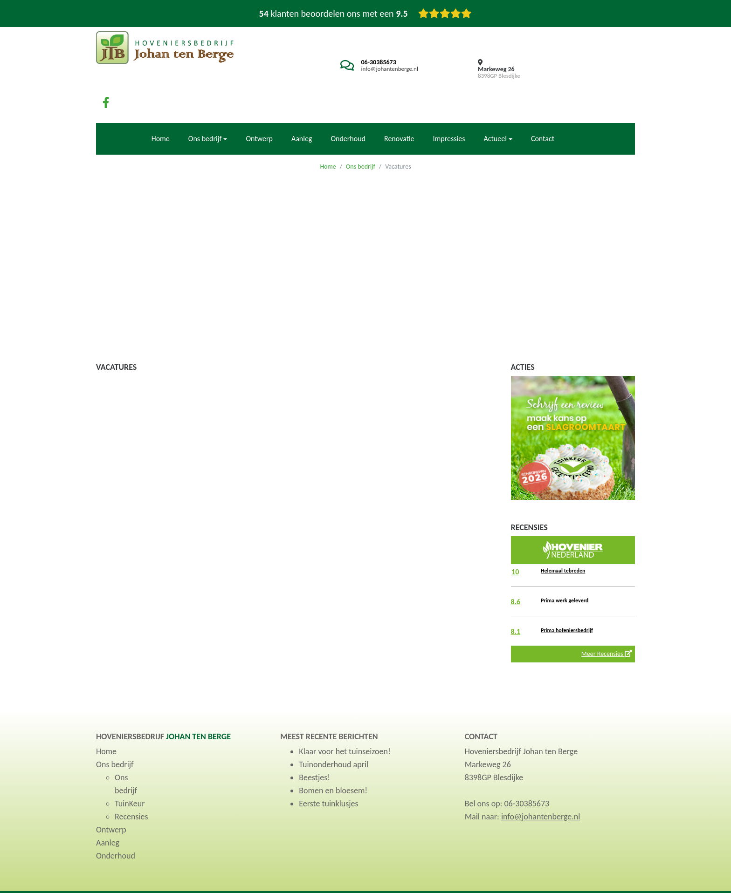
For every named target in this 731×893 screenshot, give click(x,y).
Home (161, 106)
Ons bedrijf (360, 134)
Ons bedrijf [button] (205, 106)
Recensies (131, 785)
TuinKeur (130, 772)
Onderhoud (348, 106)
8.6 (516, 569)
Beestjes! (314, 746)
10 (515, 539)
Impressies (449, 106)
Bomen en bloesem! (333, 759)
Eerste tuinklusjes (328, 772)
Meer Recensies (606, 622)
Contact (542, 106)
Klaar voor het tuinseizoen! (344, 720)
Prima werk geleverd (564, 568)
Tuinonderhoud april (333, 733)
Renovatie (399, 106)
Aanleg (301, 106)
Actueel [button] (494, 106)
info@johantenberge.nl (383, 68)
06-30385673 (372, 62)
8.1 (516, 599)
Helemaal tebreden (563, 538)
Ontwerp (259, 106)
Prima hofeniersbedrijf (567, 598)
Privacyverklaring (594, 876)
